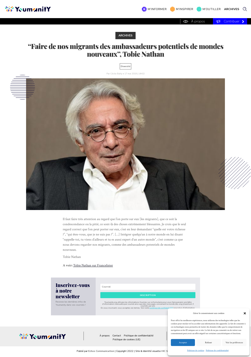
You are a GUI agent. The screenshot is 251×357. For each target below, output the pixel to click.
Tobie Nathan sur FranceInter (93, 265)
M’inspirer (184, 9)
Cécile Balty (116, 73)
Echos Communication (101, 351)
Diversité (125, 66)
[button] (244, 313)
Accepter (183, 342)
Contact (116, 335)
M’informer (157, 9)
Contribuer (231, 21)
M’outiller (212, 9)
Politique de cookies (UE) (126, 339)
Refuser (208, 342)
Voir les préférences (234, 342)
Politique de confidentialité (217, 350)
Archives (231, 9)
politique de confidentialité (161, 308)
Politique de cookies (195, 350)
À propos (198, 21)
